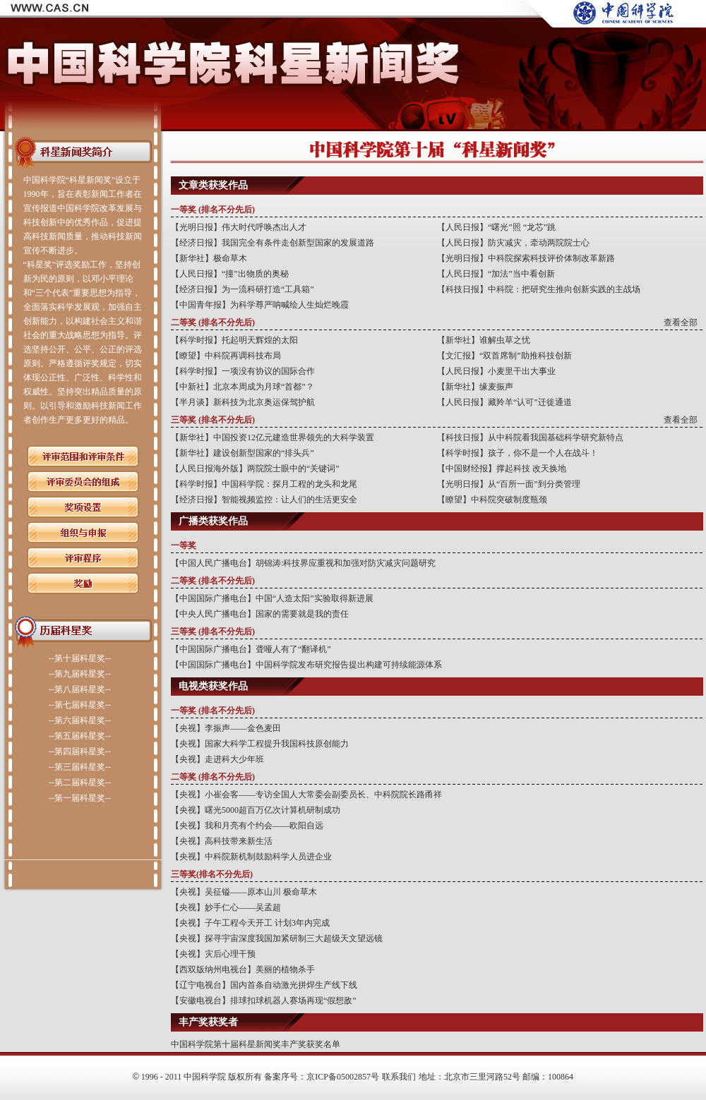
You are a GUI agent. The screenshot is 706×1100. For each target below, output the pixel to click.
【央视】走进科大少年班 (217, 759)
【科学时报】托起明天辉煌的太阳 (234, 340)
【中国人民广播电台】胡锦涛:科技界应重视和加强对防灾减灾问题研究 (303, 563)
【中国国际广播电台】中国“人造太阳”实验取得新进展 (272, 598)
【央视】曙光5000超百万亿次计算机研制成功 (255, 810)
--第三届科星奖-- (80, 767)
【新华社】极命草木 (209, 258)
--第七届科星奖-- (80, 705)
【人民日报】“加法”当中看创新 (496, 274)
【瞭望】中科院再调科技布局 (226, 356)
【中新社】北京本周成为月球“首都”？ (242, 387)
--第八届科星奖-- (80, 689)
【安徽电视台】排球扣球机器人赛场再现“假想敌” (264, 1000)
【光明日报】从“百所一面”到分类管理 (508, 484)
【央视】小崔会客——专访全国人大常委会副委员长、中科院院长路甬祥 (306, 794)
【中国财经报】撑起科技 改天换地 (501, 468)
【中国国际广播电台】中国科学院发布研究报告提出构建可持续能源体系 (306, 665)
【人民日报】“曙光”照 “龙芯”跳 (496, 227)
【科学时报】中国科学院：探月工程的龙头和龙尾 (264, 484)
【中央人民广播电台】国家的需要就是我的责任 (260, 614)
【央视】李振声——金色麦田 (226, 728)
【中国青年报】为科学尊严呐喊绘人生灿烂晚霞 (260, 305)
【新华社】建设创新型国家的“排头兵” (242, 453)
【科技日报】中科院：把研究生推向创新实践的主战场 (538, 289)
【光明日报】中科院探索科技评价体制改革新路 (526, 258)
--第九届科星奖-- (80, 674)
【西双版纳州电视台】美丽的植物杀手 (243, 969)
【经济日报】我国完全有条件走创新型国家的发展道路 (272, 243)
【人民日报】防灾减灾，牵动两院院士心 (513, 243)
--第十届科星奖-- (80, 658)
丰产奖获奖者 (208, 1022)
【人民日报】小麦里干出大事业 (496, 371)
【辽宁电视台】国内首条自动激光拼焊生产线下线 (264, 985)
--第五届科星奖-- (80, 736)
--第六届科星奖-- (80, 720)
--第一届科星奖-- (80, 798)
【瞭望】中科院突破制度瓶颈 (492, 499)
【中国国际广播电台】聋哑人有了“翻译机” (251, 649)
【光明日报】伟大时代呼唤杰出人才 (238, 227)
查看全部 (681, 322)
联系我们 (399, 1077)
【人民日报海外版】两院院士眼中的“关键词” (255, 468)
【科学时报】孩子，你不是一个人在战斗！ (517, 453)
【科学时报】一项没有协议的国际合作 (243, 371)
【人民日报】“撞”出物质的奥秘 (230, 274)
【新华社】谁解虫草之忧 (483, 340)
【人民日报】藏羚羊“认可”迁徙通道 (504, 402)
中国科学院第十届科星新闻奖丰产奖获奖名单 (255, 1044)
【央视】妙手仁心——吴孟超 (226, 907)
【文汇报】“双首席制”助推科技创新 (504, 356)
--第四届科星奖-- (80, 751)
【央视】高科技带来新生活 (222, 841)
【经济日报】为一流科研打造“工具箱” (242, 289)
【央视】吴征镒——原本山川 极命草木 (244, 892)
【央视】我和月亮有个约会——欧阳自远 (247, 825)
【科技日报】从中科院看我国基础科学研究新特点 (530, 437)
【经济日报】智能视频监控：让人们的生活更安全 (264, 499)
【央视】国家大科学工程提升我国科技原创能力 (260, 744)
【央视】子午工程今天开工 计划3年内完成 (250, 923)
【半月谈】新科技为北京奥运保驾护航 (243, 402)
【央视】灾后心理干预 (213, 954)
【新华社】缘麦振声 (475, 387)
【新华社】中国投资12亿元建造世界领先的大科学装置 (272, 437)
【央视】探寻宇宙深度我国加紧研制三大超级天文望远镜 (277, 938)
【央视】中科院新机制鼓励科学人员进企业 (251, 857)
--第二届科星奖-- (80, 782)
